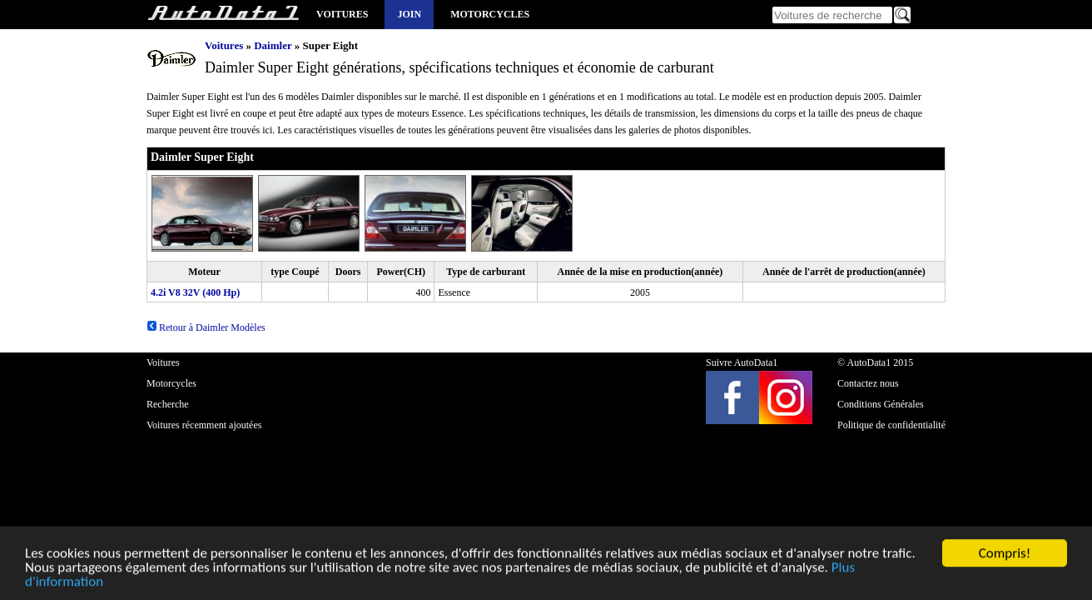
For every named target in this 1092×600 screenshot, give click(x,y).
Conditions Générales (880, 404)
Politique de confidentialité (891, 425)
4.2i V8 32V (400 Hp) (195, 292)
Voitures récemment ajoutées (203, 425)
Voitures (342, 14)
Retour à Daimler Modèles (206, 327)
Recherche (167, 404)
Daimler (272, 45)
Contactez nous (868, 383)
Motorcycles (489, 14)
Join (409, 14)
